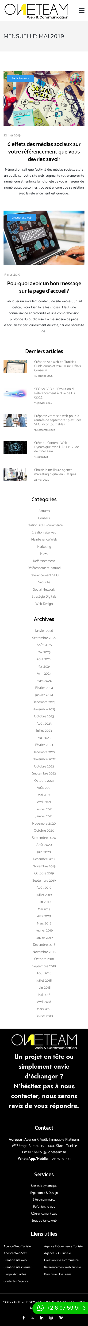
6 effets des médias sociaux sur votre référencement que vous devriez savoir (44, 152)
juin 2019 (44, 902)
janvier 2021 (44, 816)
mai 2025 (44, 652)
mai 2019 (44, 909)
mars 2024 (44, 681)
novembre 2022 (44, 759)
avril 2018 (44, 1002)
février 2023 (44, 745)
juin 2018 (44, 987)
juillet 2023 (44, 731)
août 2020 (44, 845)
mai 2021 (44, 795)
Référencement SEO (44, 575)
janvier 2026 (44, 631)
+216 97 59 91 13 (60, 1159)
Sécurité (44, 582)
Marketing (44, 547)
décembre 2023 (44, 702)
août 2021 (44, 788)
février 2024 (44, 688)
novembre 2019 (44, 866)
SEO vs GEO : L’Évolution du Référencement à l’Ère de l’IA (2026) (55, 393)
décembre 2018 (44, 945)
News (44, 554)
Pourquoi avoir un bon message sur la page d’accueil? (44, 287)
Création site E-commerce (44, 525)
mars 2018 (44, 1009)
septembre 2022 (44, 773)
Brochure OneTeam (57, 1274)
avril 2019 (44, 916)
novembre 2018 (44, 952)
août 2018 (44, 973)
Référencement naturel (44, 568)
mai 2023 (44, 738)
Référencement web (44, 1213)
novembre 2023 (44, 709)
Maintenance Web (44, 539)
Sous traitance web (44, 1221)
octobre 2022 (44, 766)
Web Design (44, 604)
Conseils (44, 518)
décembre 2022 (44, 752)
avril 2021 (44, 802)
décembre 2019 (44, 859)
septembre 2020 (44, 838)
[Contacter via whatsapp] (60, 1307)
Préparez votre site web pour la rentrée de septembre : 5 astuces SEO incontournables (57, 420)
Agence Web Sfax (15, 1253)
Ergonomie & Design (44, 1193)
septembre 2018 (44, 966)
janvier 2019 (44, 938)
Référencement (44, 561)
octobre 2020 (44, 830)
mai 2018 (44, 995)
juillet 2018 (44, 980)
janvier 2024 (44, 695)
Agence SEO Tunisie (57, 1253)
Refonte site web (44, 1206)
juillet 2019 (44, 895)
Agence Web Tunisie (17, 1246)
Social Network (20, 78)
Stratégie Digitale (44, 596)
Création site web (21, 218)
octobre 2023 (44, 716)
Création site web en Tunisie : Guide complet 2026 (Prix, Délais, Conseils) (57, 366)
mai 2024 (44, 666)
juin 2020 (44, 852)
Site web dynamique (44, 1186)
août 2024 (44, 659)
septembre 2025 (44, 638)
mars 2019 (44, 923)
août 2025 (44, 645)
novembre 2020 (44, 823)
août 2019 (44, 888)
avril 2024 (44, 673)
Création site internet (17, 1267)
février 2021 (44, 809)
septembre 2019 (44, 881)
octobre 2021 (44, 781)
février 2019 (44, 930)
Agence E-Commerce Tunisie (63, 1246)
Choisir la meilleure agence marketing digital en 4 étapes (55, 472)
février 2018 (44, 1016)
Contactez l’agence (16, 1281)
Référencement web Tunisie (62, 1267)
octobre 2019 (44, 873)
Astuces (44, 511)
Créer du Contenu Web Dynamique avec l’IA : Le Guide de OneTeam (56, 447)
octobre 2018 (44, 959)
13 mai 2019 (12, 275)
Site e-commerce (44, 1199)
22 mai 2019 (12, 135)
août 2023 (44, 724)
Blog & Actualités (15, 1274)
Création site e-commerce (61, 1260)
